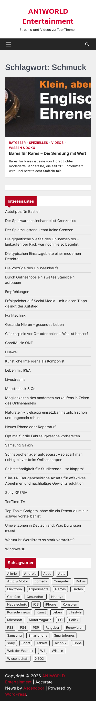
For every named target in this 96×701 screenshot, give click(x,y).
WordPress (15, 694)
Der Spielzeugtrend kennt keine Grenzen (39, 230)
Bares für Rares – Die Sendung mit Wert (47, 153)
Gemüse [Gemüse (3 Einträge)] (13, 597)
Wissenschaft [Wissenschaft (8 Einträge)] (17, 659)
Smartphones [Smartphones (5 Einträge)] (64, 635)
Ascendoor (33, 688)
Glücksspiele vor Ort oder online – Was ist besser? (46, 333)
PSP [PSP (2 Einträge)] (36, 627)
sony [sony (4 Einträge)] (11, 643)
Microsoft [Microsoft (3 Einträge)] (14, 620)
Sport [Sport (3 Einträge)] (26, 643)
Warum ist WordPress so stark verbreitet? (39, 540)
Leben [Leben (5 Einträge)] (57, 612)
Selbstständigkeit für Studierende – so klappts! (44, 469)
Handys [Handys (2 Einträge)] (57, 597)
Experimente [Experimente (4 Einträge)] (38, 589)
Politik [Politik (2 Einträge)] (73, 620)
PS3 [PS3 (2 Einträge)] (10, 627)
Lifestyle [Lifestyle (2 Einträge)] (75, 612)
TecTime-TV (15, 501)
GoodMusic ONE (19, 343)
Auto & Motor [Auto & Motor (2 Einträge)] (17, 581)
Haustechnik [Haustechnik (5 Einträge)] (17, 604)
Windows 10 (15, 549)
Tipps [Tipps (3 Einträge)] (77, 643)
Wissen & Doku (22, 148)
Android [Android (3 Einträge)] (30, 574)
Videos (57, 143)
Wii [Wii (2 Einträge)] (42, 651)
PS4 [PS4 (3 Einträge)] (23, 627)
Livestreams (15, 379)
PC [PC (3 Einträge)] (60, 620)
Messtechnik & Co (20, 388)
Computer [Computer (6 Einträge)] (61, 581)
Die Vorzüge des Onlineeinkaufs (31, 268)
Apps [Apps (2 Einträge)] (47, 574)
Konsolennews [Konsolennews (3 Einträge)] (18, 612)
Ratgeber (17, 143)
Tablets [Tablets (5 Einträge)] (42, 643)
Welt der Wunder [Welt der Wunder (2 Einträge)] (20, 651)
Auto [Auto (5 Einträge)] (62, 574)
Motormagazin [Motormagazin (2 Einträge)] (40, 620)
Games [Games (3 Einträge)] (60, 589)
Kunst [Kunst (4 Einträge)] (41, 612)
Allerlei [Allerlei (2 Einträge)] (12, 574)
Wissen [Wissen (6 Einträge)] (57, 651)
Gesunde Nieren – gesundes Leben (34, 324)
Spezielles (38, 143)
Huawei (11, 352)
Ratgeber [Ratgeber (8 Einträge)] (52, 627)
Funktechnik (15, 315)
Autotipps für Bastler (22, 211)
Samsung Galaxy (19, 445)
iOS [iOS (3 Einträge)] (36, 604)
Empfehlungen (17, 291)
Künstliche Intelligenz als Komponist (35, 361)
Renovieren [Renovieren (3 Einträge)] (74, 627)
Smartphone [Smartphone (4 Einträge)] (37, 635)
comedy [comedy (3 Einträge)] (41, 581)
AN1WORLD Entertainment (48, 16)
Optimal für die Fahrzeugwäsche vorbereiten (42, 436)
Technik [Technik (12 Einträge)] (60, 643)
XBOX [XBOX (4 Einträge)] (39, 659)
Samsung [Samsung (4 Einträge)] (14, 635)
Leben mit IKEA (18, 370)
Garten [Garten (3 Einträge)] (77, 589)
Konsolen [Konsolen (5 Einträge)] (70, 604)
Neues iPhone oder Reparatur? (30, 427)
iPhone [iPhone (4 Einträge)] (50, 604)
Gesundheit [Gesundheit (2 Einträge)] (36, 597)
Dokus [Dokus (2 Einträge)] (81, 581)
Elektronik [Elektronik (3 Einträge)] (15, 589)
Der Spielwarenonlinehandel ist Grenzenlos (40, 220)
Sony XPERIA (16, 492)
